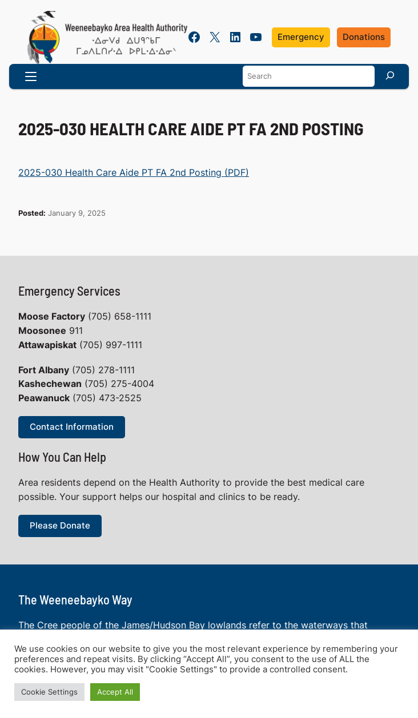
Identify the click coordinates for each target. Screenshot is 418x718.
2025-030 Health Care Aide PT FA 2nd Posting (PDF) (133, 172)
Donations (364, 37)
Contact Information (72, 427)
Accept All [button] (115, 691)
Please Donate (60, 526)
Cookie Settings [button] (49, 691)
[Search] (390, 75)
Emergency (301, 37)
